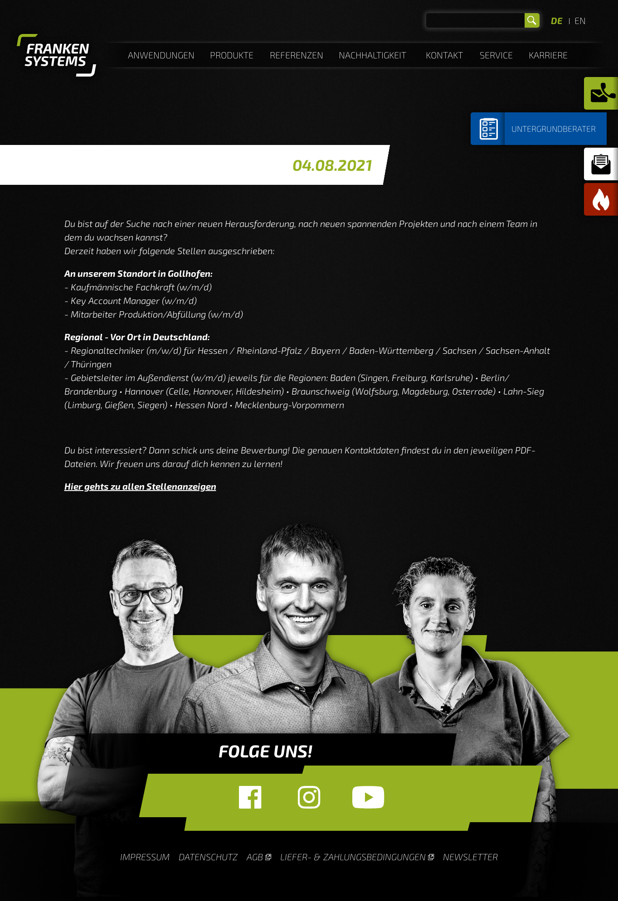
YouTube (368, 797)
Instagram (309, 797)
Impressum (145, 856)
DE (556, 20)
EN (580, 20)
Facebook (250, 797)
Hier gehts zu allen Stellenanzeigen (140, 486)
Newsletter (470, 856)
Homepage (56, 56)
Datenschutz (208, 856)
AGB (255, 856)
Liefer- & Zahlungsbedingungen (353, 856)
